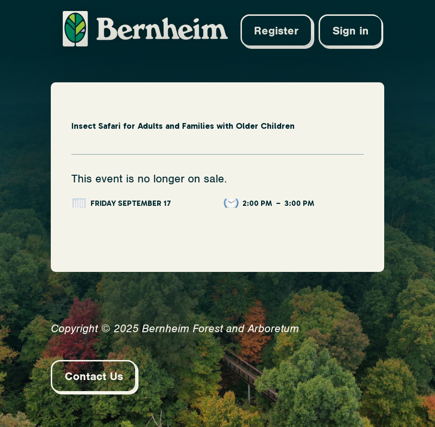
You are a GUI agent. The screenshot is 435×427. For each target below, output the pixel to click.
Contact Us (94, 376)
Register (276, 30)
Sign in (350, 30)
